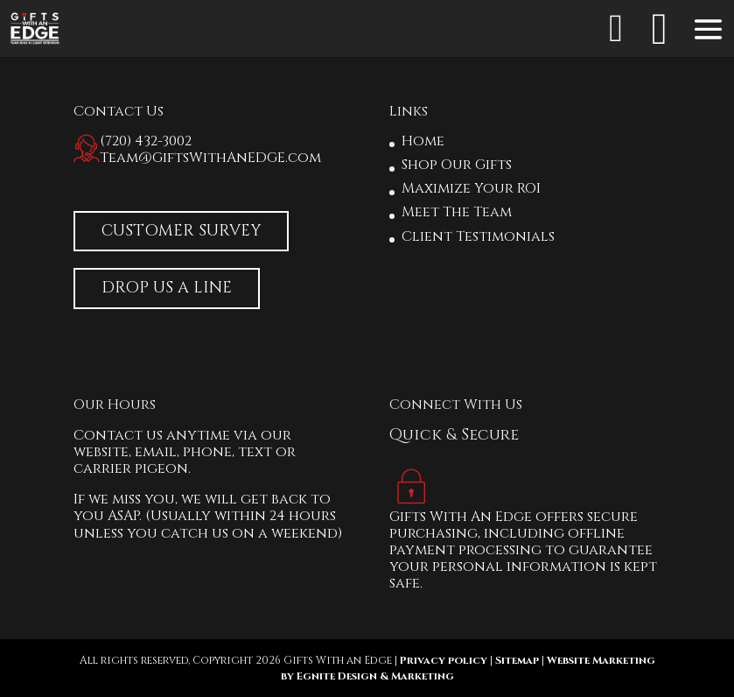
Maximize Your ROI (471, 188)
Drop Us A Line (166, 288)
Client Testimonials (478, 236)
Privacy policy (443, 660)
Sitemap (517, 660)
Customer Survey (181, 231)
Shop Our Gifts (457, 164)
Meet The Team (457, 212)
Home (423, 141)
